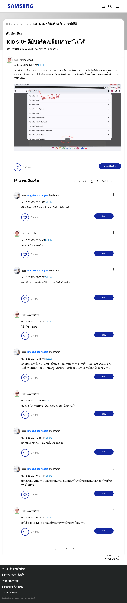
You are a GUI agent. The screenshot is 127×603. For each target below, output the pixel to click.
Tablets (41, 65)
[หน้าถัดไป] (107, 181)
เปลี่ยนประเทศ (9, 592)
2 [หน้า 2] (97, 181)
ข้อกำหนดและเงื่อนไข (13, 574)
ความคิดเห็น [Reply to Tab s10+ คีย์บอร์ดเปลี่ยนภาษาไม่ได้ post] (110, 166)
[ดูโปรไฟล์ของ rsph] (16, 60)
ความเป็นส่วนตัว (10, 580)
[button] (115, 59)
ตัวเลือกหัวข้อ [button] (115, 32)
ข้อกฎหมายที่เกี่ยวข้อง (13, 586)
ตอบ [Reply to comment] (104, 216)
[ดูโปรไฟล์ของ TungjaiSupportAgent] (37, 195)
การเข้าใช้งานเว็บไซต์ (13, 569)
